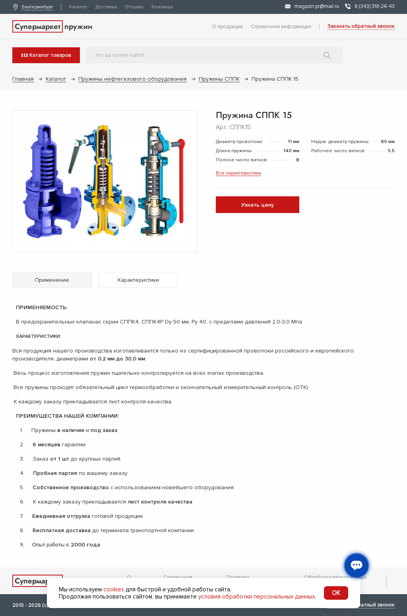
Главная (23, 79)
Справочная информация (281, 26)
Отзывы (134, 7)
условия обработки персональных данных (256, 596)
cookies (113, 589)
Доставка (106, 7)
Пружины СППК (219, 79)
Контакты (162, 7)
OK (336, 593)
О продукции (227, 26)
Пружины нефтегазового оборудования (132, 79)
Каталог (78, 7)
